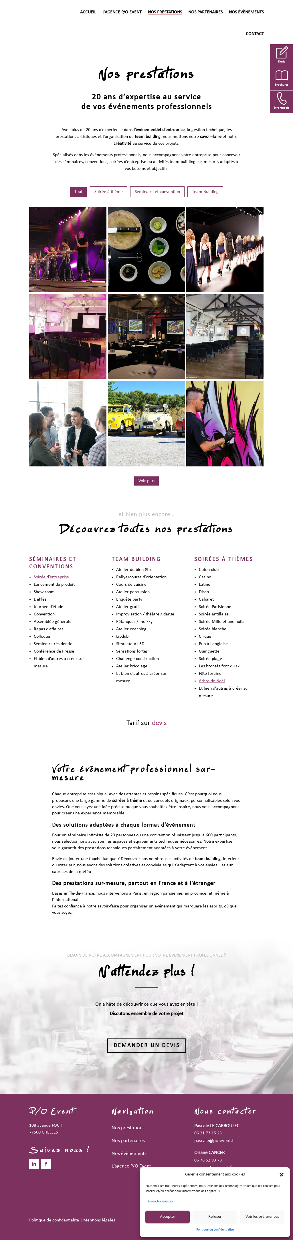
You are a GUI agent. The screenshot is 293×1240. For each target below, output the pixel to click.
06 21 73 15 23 (208, 1133)
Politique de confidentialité (215, 1229)
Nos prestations (165, 12)
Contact (255, 34)
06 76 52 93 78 (208, 1160)
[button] (281, 1174)
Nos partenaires (205, 12)
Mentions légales (99, 1220)
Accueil (88, 12)
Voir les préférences (262, 1217)
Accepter (167, 1217)
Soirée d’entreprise (51, 577)
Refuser (214, 1217)
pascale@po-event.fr (214, 1140)
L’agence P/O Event (122, 12)
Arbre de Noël (212, 681)
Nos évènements (246, 12)
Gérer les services (160, 1201)
